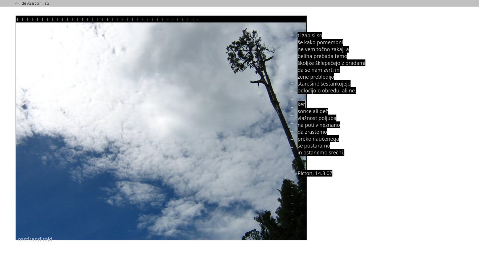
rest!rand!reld (35, 239)
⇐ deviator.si (33, 4)
